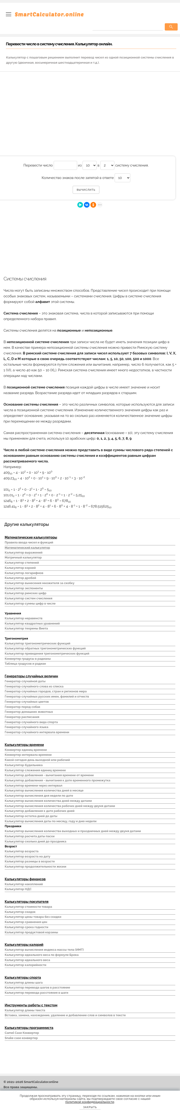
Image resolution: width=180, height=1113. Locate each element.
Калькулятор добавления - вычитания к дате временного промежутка (57, 780)
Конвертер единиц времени (26, 750)
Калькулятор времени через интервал (33, 785)
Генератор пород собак (22, 707)
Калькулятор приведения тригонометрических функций (47, 653)
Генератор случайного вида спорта (31, 722)
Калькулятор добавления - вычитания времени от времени (49, 775)
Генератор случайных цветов (27, 701)
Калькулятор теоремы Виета (26, 628)
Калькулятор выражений (23, 552)
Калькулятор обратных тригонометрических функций (45, 648)
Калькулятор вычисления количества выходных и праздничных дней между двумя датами (73, 831)
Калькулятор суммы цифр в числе (30, 603)
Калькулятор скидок (20, 912)
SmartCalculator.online (49, 14)
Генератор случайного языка (26, 727)
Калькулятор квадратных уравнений (32, 623)
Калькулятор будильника (24, 765)
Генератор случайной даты (25, 681)
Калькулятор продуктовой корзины (31, 932)
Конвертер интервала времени (28, 754)
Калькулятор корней (20, 568)
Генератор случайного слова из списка (34, 686)
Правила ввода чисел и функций (29, 542)
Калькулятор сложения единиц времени (35, 770)
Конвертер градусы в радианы (28, 658)
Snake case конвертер (21, 1038)
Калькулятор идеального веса (27, 960)
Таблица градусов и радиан (25, 663)
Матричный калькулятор (23, 557)
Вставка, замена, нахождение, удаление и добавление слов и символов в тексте (65, 1015)
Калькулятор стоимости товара (28, 906)
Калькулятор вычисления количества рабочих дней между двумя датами (60, 806)
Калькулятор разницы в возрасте (30, 861)
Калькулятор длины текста (25, 1010)
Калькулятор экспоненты (24, 588)
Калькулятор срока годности (26, 927)
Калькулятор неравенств (23, 618)
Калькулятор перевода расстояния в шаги (36, 992)
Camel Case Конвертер (22, 1033)
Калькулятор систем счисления (28, 598)
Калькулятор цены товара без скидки (33, 917)
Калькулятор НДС (18, 889)
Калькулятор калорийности (25, 965)
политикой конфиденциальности (89, 1101)
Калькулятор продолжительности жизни (35, 866)
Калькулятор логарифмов (24, 573)
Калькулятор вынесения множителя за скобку (40, 583)
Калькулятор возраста (21, 851)
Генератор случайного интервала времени (37, 732)
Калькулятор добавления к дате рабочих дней (40, 811)
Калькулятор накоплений (24, 884)
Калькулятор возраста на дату (27, 856)
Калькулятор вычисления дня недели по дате (39, 795)
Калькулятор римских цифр (25, 593)
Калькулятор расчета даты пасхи (30, 836)
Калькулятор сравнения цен (26, 922)
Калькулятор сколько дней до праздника (35, 841)
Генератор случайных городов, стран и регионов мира (46, 691)
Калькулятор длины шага (24, 982)
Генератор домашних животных (29, 712)
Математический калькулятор (27, 547)
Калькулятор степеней (22, 562)
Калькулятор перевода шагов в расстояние (37, 987)
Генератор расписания (22, 717)
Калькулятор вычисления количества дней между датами (48, 801)
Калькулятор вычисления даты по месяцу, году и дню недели (51, 821)
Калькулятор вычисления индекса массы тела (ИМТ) (44, 949)
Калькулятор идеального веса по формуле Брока (42, 955)
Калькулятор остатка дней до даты (31, 816)
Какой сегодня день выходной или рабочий (37, 760)
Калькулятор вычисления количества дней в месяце (44, 790)
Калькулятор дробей (20, 578)
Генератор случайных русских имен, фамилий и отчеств (47, 696)
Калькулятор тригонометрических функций (37, 643)
